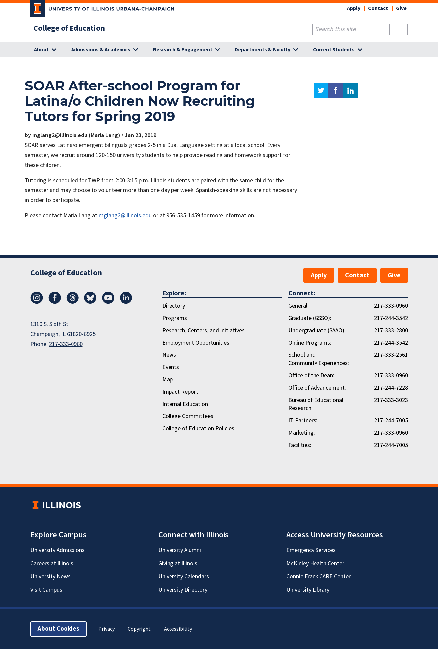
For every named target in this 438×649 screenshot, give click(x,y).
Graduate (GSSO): (309, 318)
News (169, 355)
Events (170, 367)
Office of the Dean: (311, 375)
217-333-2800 (391, 330)
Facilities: (299, 445)
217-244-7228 (391, 388)
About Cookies (58, 628)
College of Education (69, 28)
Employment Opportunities (195, 343)
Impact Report (180, 392)
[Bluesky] (90, 302)
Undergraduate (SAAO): (317, 330)
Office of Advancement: (317, 388)
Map (167, 379)
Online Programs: (309, 343)
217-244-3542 (391, 318)
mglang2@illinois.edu (125, 215)
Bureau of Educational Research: (315, 404)
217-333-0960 (66, 344)
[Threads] (72, 302)
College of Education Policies (198, 428)
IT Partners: (302, 420)
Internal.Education (185, 404)
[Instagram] (36, 302)
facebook (335, 90)
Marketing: (301, 433)
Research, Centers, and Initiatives (203, 330)
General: (298, 306)
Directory (173, 306)
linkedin (350, 90)
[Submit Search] (398, 29)
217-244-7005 (391, 420)
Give (401, 8)
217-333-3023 (391, 400)
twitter (321, 90)
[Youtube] (108, 302)
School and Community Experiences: (318, 359)
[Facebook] (54, 302)
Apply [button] (353, 8)
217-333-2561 (391, 355)
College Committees (187, 416)
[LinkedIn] (126, 302)
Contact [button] (378, 8)
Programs (174, 318)
